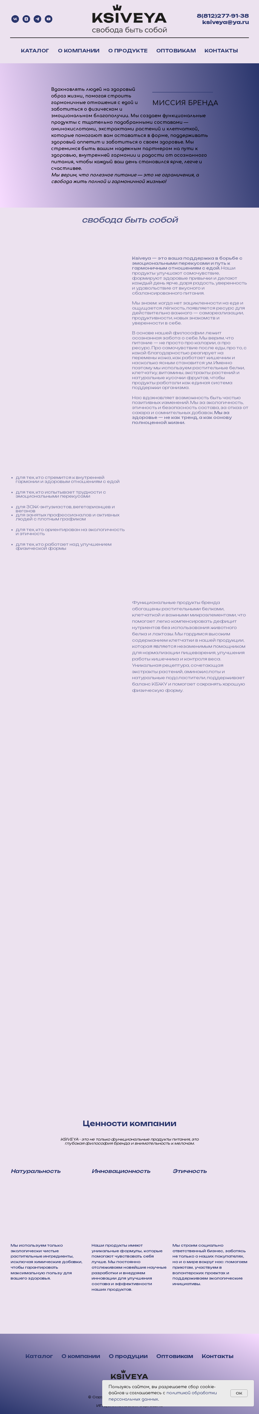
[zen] (26, 19)
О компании (79, 50)
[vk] (15, 19)
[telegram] (37, 19)
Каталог (35, 50)
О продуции (128, 1356)
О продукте (128, 50)
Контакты (221, 50)
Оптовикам (176, 50)
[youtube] (48, 19)
